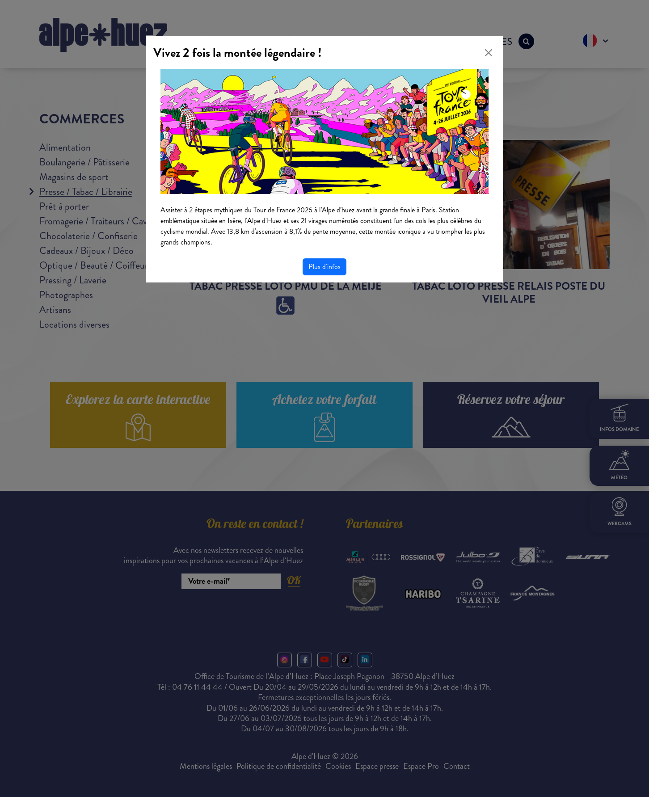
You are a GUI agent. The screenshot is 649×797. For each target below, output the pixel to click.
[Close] (488, 53)
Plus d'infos (324, 266)
